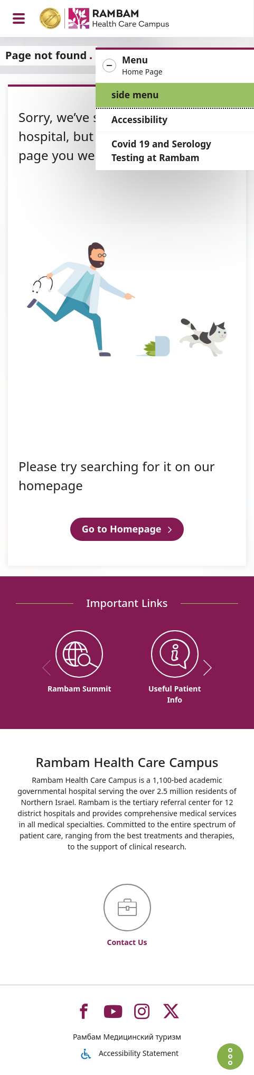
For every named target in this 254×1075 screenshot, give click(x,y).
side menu (134, 95)
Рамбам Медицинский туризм (127, 1037)
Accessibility (139, 120)
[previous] (50, 668)
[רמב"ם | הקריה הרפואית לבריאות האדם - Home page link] (118, 20)
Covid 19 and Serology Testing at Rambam (161, 151)
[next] (204, 668)
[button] (175, 66)
